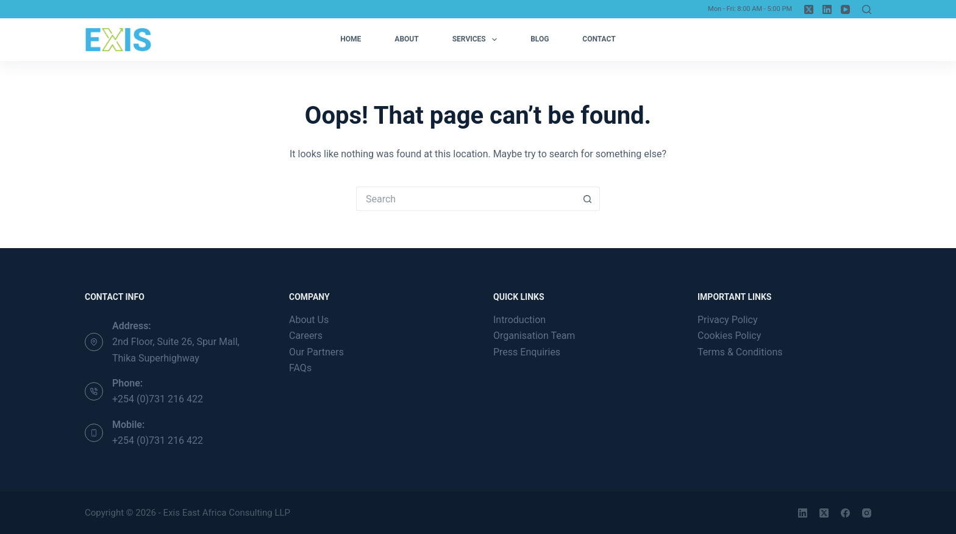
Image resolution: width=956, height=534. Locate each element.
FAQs (300, 368)
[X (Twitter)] (808, 9)
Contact (598, 39)
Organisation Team (534, 335)
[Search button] (588, 199)
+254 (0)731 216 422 (157, 399)
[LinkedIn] (827, 9)
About (406, 39)
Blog (539, 39)
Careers (306, 335)
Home (350, 39)
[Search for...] (466, 199)
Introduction (519, 320)
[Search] (866, 9)
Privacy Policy (727, 320)
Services (477, 39)
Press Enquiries (526, 352)
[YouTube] (845, 9)
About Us (309, 320)
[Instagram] (866, 513)
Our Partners (316, 352)
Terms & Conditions (740, 352)
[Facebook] (845, 513)
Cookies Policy (729, 335)
